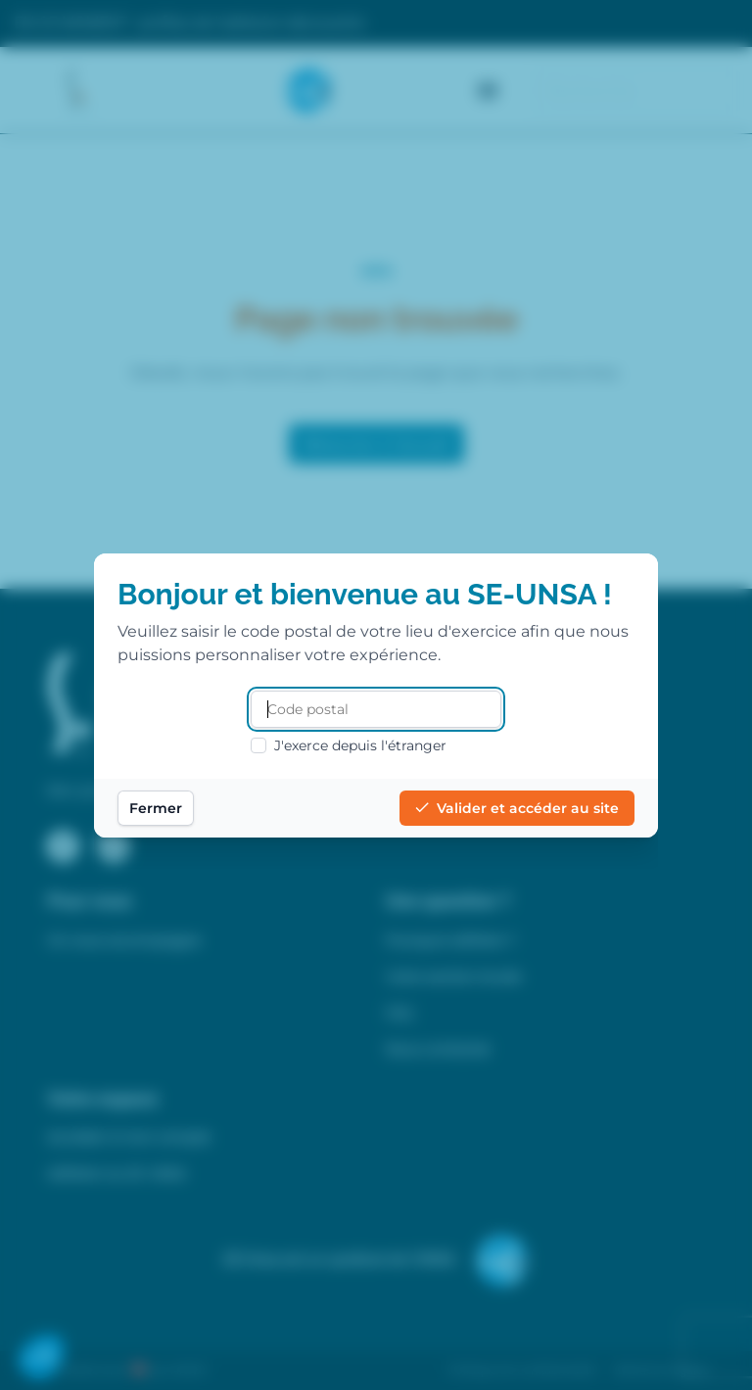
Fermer (155, 808)
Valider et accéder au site (517, 808)
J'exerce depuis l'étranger (348, 745)
